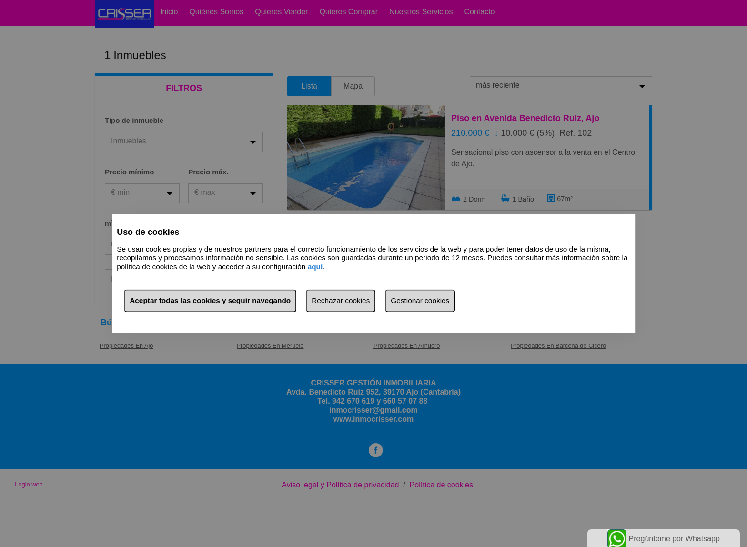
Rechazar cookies (341, 301)
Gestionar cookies (420, 301)
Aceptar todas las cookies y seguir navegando (210, 301)
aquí (315, 267)
